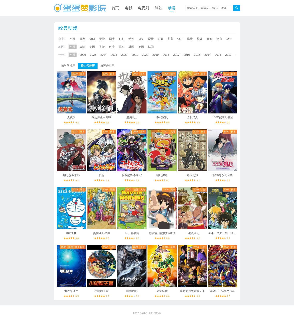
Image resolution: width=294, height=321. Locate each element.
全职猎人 (192, 117)
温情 (190, 38)
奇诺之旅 (192, 175)
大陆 (82, 46)
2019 (155, 54)
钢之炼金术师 (71, 175)
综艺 (158, 8)
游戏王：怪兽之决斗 (222, 291)
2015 (197, 54)
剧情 (112, 38)
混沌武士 (132, 117)
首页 (115, 8)
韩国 (131, 46)
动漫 (171, 8)
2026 (83, 54)
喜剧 (82, 38)
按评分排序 (107, 65)
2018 (166, 54)
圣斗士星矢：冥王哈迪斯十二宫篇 (229, 233)
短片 (180, 38)
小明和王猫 (102, 291)
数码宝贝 (162, 117)
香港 (102, 46)
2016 (187, 54)
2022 (124, 54)
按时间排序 (68, 65)
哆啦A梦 (71, 233)
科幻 (121, 38)
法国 (151, 46)
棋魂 (101, 175)
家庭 (160, 38)
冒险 (102, 38)
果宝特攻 (162, 291)
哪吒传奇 (162, 175)
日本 (121, 46)
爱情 (151, 38)
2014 (207, 54)
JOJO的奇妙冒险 (222, 117)
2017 (176, 54)
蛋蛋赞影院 (154, 313)
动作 (131, 38)
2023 (114, 54)
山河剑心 (132, 291)
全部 (72, 38)
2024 (103, 54)
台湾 (112, 46)
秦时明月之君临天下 (192, 291)
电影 (128, 8)
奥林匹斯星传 (101, 233)
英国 (141, 46)
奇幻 (92, 38)
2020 (145, 54)
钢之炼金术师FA (102, 117)
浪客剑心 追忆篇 (222, 175)
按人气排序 (88, 65)
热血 (219, 38)
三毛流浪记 (192, 233)
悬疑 (199, 38)
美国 (92, 46)
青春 (209, 38)
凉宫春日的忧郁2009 (162, 233)
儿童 (170, 38)
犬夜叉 (71, 117)
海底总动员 (71, 291)
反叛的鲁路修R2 (132, 175)
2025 (93, 54)
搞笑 (141, 38)
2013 (218, 54)
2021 (135, 54)
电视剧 (143, 8)
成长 (229, 38)
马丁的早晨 (132, 233)
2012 (228, 54)
